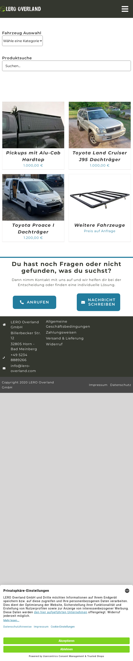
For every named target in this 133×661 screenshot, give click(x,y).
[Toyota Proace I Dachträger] (33, 177)
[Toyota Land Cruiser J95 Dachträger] (100, 104)
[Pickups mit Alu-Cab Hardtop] (33, 104)
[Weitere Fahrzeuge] (100, 177)
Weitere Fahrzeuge (99, 225)
